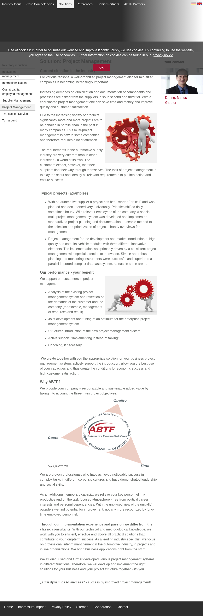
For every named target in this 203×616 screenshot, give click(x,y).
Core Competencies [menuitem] (40, 4)
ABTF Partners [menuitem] (134, 4)
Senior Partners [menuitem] (108, 4)
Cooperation (102, 607)
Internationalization (14, 83)
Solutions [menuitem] (65, 4)
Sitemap (82, 607)
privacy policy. (163, 55)
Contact (122, 607)
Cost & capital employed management (17, 92)
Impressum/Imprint (31, 607)
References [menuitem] (85, 4)
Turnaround (9, 120)
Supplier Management (16, 100)
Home (8, 607)
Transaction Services (15, 113)
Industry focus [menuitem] (11, 4)
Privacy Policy (61, 607)
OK (101, 67)
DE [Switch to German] (193, 4)
